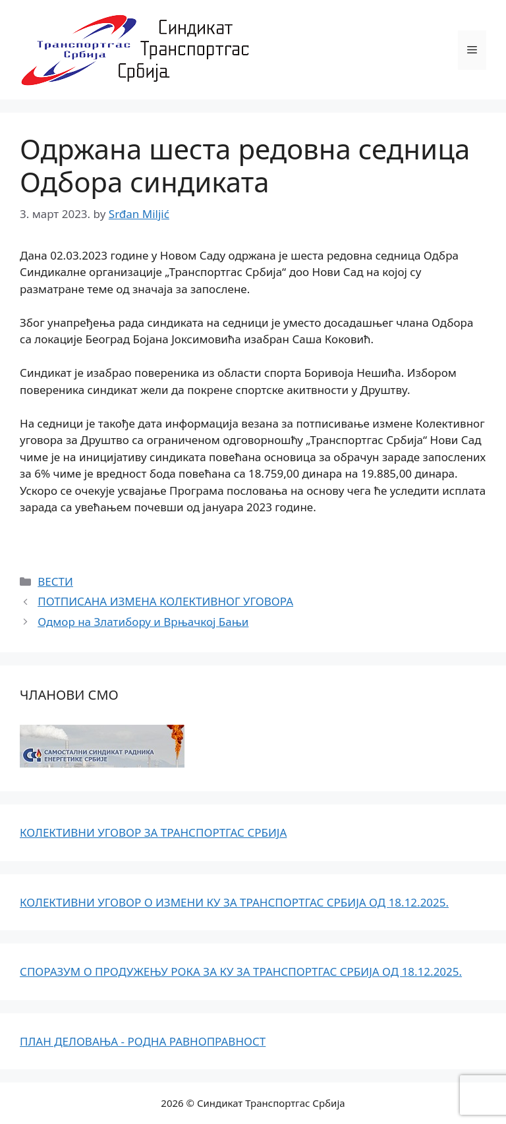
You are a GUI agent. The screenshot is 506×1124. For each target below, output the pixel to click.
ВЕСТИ (55, 581)
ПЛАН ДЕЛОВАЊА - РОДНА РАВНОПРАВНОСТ (143, 1041)
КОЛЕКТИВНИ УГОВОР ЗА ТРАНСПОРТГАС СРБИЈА (153, 832)
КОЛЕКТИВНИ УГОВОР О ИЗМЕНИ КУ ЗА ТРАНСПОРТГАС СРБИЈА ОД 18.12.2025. (234, 902)
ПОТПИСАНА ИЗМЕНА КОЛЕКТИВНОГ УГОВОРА (165, 601)
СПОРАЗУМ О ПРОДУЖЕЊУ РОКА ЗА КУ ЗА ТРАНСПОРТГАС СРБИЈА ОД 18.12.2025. (241, 971)
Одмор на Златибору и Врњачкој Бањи (143, 621)
